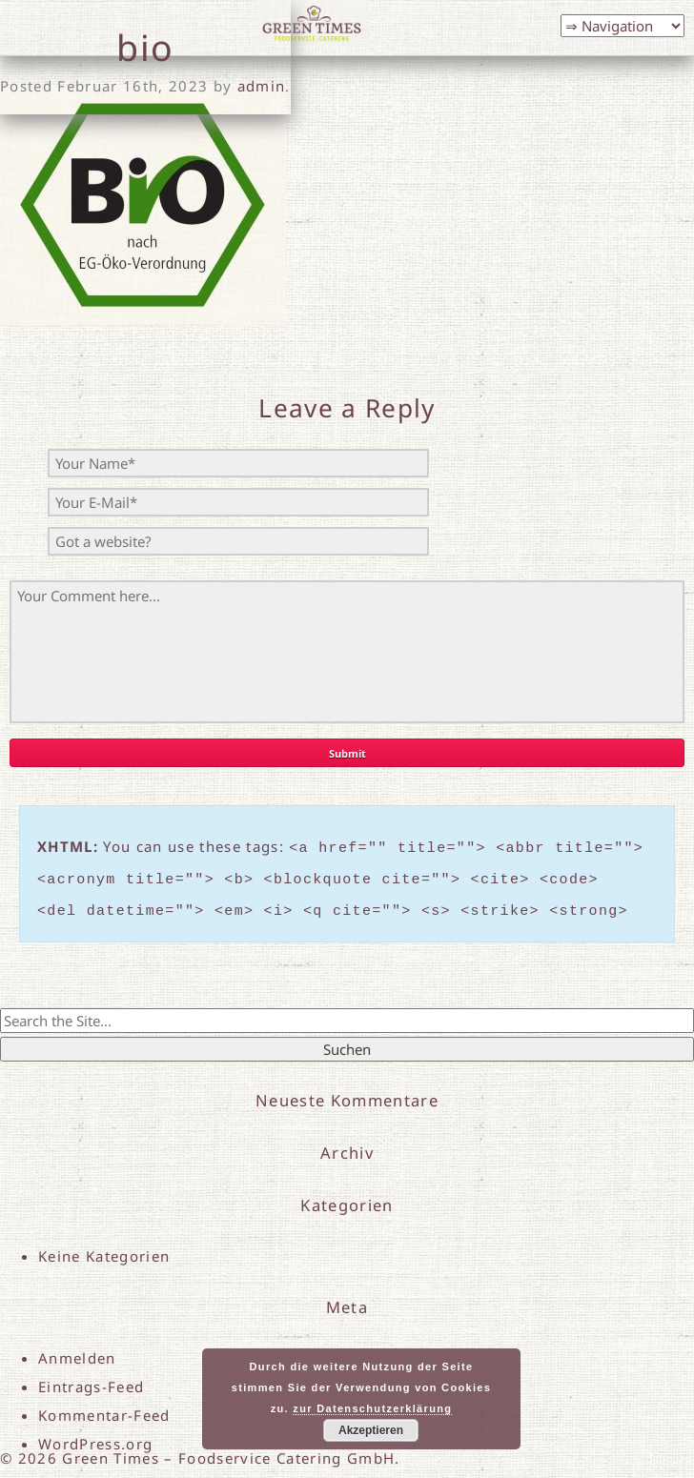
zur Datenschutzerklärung (372, 1408)
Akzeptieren (370, 1430)
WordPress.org (95, 1435)
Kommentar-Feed (104, 1406)
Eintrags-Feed (91, 1377)
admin (261, 85)
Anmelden (77, 1349)
